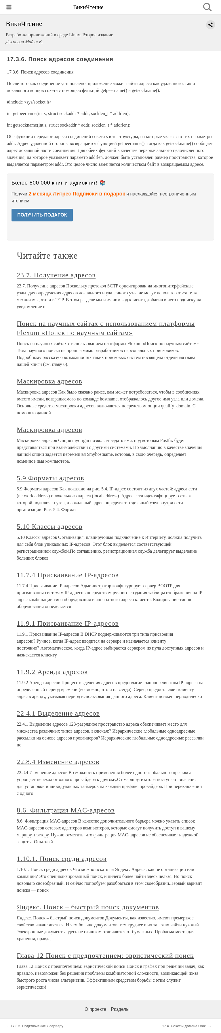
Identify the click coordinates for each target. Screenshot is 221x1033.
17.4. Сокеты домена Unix (184, 1026)
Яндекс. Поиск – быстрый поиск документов (88, 907)
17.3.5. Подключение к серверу (37, 1026)
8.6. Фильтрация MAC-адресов (66, 810)
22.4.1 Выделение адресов (58, 713)
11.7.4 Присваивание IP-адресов (68, 575)
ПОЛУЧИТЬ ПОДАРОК (42, 214)
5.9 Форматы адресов (50, 478)
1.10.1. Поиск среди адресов (62, 858)
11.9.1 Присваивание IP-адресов (68, 623)
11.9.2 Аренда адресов (52, 672)
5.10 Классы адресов (49, 526)
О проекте (95, 1009)
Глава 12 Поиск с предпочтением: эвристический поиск (105, 955)
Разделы (120, 1009)
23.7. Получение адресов (56, 275)
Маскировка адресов (49, 381)
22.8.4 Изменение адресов (58, 761)
